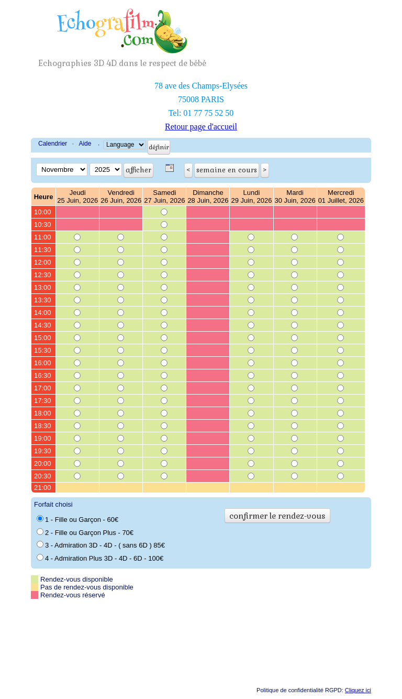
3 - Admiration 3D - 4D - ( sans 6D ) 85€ (101, 545)
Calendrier (52, 143)
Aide (85, 143)
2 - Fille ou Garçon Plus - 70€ (85, 532)
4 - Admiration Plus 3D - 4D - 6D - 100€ (100, 558)
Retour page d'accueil (201, 126)
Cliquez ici (358, 690)
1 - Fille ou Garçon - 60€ (77, 519)
